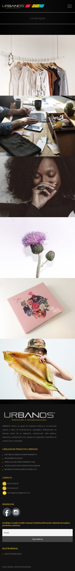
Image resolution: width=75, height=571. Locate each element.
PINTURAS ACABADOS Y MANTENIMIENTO (20, 454)
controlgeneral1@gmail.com (18, 493)
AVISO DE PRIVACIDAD (12, 554)
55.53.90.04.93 (12, 483)
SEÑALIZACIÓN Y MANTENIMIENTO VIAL (19, 462)
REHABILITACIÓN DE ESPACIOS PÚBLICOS (20, 469)
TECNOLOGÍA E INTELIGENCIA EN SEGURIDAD (22, 465)
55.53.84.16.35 (12, 488)
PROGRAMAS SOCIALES (13, 458)
